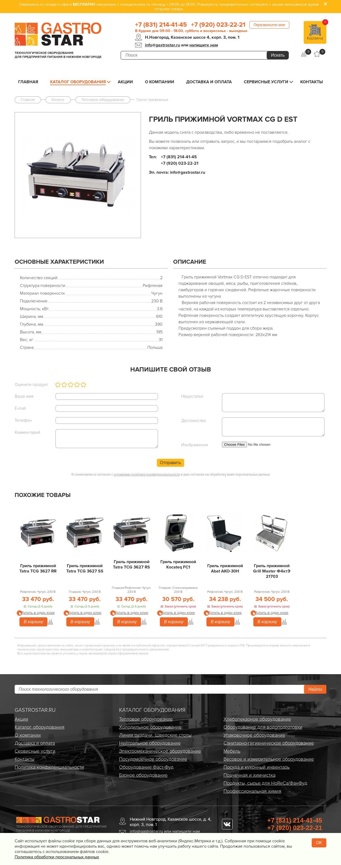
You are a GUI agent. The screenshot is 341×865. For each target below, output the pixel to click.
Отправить (170, 462)
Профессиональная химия (252, 791)
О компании (159, 82)
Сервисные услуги (266, 82)
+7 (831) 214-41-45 (161, 25)
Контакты (311, 82)
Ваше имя (24, 396)
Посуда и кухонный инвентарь (257, 767)
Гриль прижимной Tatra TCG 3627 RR (37, 568)
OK (319, 842)
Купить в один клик (38, 612)
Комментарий (27, 432)
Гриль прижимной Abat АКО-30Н (225, 568)
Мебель (232, 751)
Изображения (194, 445)
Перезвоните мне (269, 25)
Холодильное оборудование (150, 727)
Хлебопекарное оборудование (257, 719)
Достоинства (193, 420)
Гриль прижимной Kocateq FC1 (178, 564)
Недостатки (192, 396)
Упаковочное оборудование (254, 735)
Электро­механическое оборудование (160, 751)
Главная (28, 82)
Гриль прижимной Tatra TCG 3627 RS (131, 564)
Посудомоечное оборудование (153, 759)
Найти (315, 689)
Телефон (23, 420)
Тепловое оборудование (146, 719)
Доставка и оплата (209, 82)
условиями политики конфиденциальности (147, 474)
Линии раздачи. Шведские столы (155, 735)
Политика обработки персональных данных (57, 857)
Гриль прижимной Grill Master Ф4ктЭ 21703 (271, 571)
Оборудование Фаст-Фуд (146, 767)
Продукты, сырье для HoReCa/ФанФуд (265, 783)
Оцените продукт (31, 384)
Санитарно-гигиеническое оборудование (269, 743)
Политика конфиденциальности (49, 767)
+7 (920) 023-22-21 (218, 25)
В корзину (33, 621)
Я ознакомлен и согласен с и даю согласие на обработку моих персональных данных (170, 474)
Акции (125, 82)
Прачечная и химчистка (249, 775)
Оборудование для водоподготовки (263, 727)
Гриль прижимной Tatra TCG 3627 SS (84, 568)
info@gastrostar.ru (162, 45)
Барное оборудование (143, 775)
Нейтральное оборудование (150, 743)
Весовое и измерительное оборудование (269, 759)
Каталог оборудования (78, 82)
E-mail (20, 408)
